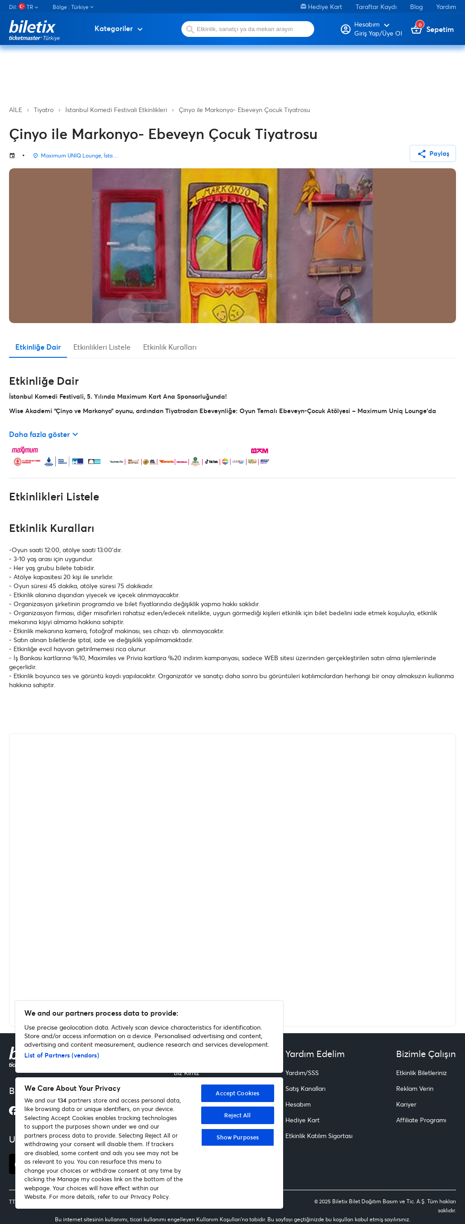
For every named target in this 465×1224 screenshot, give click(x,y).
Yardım (446, 6)
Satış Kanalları (305, 1088)
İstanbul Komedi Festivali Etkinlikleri (116, 109)
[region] (149, 1105)
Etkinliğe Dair (38, 346)
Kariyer (406, 1104)
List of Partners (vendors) (61, 1055)
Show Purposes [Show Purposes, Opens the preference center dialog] (238, 1137)
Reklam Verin (414, 1088)
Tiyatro (44, 109)
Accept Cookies (237, 1093)
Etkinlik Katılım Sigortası (318, 1135)
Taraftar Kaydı (376, 6)
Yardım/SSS (302, 1072)
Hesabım (298, 1104)
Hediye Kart (321, 6)
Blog (416, 6)
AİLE (15, 109)
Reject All (237, 1115)
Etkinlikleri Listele (102, 346)
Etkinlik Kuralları (170, 346)
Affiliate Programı (421, 1120)
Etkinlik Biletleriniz (421, 1072)
